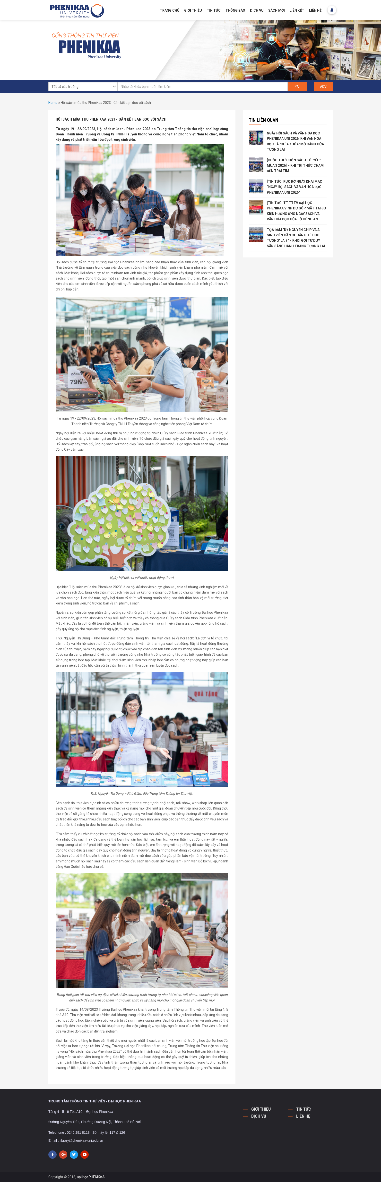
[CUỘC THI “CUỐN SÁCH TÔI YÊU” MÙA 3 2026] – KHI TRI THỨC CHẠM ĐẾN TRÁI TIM (295, 165)
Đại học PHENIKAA (91, 1177)
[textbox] (203, 86)
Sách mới (276, 10)
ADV (323, 86)
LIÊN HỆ (303, 1116)
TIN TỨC (303, 1109)
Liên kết (297, 10)
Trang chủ (169, 10)
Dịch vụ (256, 10)
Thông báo (235, 10)
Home (53, 103)
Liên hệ (315, 10)
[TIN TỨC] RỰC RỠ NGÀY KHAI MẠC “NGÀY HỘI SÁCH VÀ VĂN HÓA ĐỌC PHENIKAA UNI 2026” (294, 187)
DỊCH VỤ (258, 1116)
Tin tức (214, 10)
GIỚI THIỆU (193, 10)
